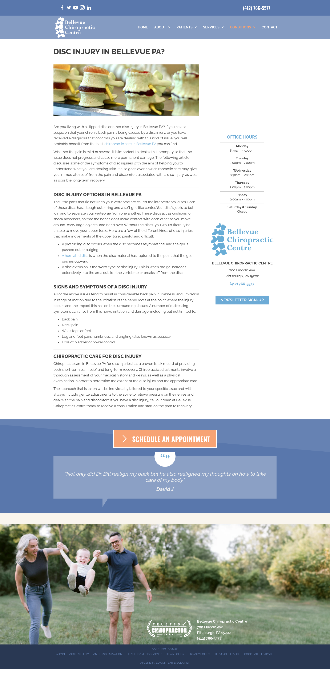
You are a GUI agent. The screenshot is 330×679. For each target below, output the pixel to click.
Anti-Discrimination (107, 654)
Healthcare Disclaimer (144, 654)
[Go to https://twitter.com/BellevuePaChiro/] (69, 8)
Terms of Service (227, 654)
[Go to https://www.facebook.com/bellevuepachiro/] (62, 8)
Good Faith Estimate (259, 654)
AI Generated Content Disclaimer (165, 662)
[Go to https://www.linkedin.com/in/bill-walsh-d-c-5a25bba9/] (89, 8)
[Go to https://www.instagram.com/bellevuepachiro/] (82, 8)
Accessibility (79, 654)
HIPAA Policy (175, 654)
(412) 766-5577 (256, 7)
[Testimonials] (165, 477)
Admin (60, 654)
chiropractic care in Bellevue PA (130, 144)
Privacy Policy (199, 654)
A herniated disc (75, 255)
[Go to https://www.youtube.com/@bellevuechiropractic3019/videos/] (75, 8)
